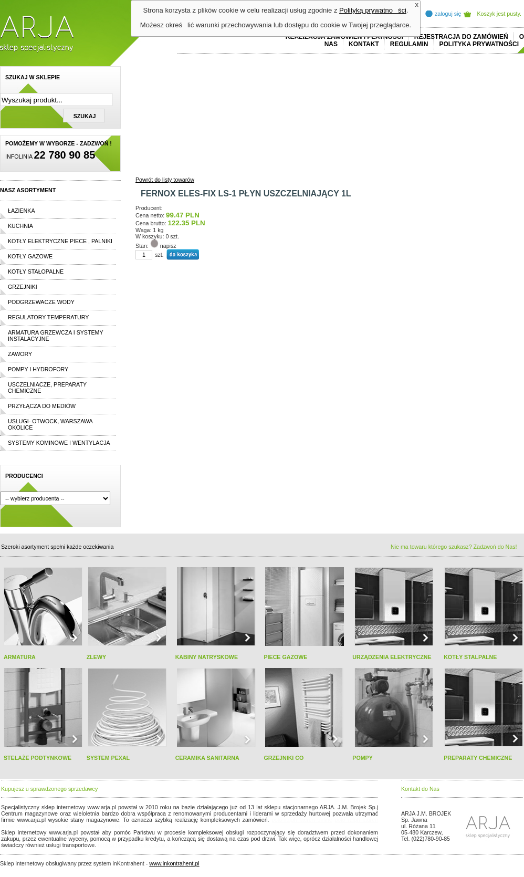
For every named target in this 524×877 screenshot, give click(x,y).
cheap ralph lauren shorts (47, 826)
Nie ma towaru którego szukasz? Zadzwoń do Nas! (454, 547)
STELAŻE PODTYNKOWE (37, 758)
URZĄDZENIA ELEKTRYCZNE (391, 657)
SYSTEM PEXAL (108, 758)
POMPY (362, 758)
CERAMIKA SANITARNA (207, 758)
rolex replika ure (159, 845)
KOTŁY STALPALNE (470, 657)
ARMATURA (20, 657)
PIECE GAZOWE (285, 657)
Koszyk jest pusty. (499, 14)
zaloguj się (448, 14)
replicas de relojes (103, 826)
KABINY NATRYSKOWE (206, 657)
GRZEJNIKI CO (283, 758)
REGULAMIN (409, 44)
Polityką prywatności (372, 10)
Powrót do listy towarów (164, 179)
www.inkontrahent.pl (174, 863)
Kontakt (364, 44)
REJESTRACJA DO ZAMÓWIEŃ (461, 36)
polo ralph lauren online (301, 820)
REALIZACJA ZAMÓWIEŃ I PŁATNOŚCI (344, 36)
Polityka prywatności (479, 44)
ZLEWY (96, 657)
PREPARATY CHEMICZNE (478, 758)
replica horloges (117, 845)
